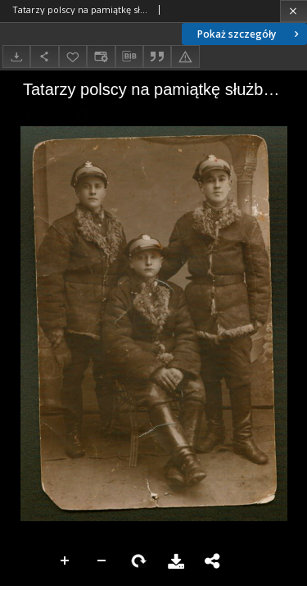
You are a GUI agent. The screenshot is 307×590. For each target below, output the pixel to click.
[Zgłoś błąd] (185, 56)
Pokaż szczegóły (249, 34)
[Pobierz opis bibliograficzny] (129, 56)
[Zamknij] (293, 11)
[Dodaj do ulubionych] (73, 56)
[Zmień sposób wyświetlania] (101, 56)
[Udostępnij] (44, 56)
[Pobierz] (16, 56)
